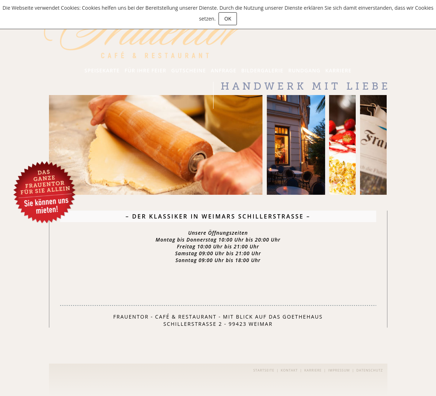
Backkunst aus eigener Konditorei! (330, 38)
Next (64, 146)
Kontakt (289, 370)
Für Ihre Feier (145, 70)
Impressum (339, 370)
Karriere (338, 70)
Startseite (263, 370)
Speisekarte (102, 70)
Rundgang (304, 70)
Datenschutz (369, 370)
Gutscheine (188, 70)
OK (227, 18)
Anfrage (224, 70)
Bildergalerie (262, 70)
